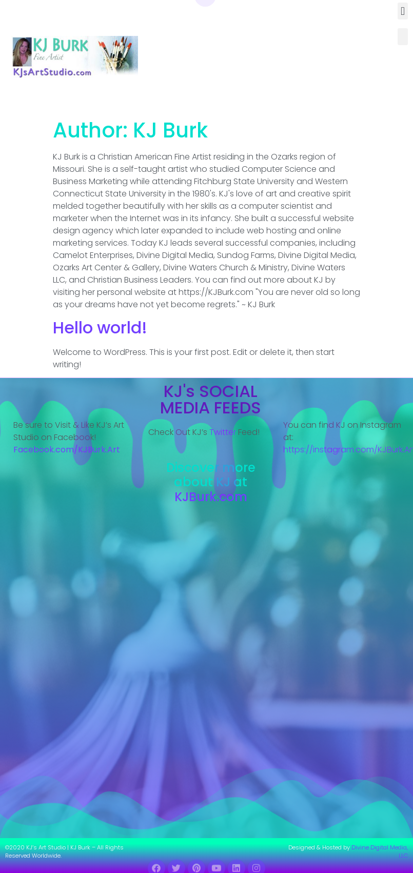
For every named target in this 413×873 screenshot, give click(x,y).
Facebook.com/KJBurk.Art (67, 449)
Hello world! (100, 327)
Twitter (222, 432)
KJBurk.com (210, 496)
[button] (402, 11)
